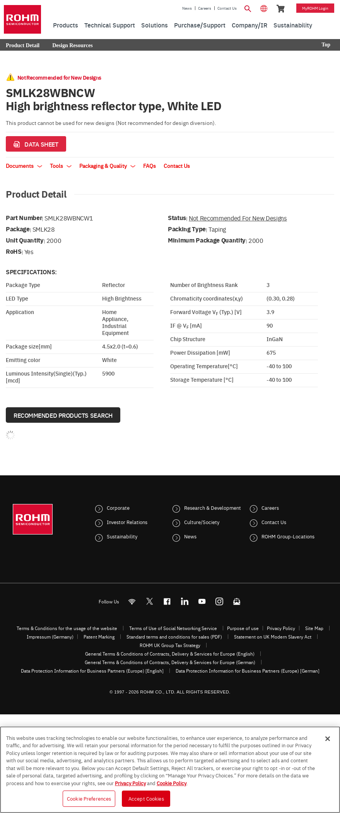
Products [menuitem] (65, 24)
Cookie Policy (171, 782)
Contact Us (227, 8)
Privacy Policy (281, 628)
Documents (24, 165)
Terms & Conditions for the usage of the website (67, 628)
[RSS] (132, 601)
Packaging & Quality (107, 165)
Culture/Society (201, 521)
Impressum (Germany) (50, 637)
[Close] (327, 738)
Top (325, 45)
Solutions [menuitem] (154, 24)
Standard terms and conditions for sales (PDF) (174, 637)
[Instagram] (219, 601)
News (187, 8)
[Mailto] (236, 601)
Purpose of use (243, 628)
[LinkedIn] (184, 601)
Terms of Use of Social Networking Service (173, 628)
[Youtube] (202, 601)
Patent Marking (99, 637)
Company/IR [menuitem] (249, 24)
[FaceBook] (167, 601)
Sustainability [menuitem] (292, 24)
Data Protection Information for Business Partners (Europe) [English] (92, 671)
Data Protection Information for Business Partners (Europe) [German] (247, 671)
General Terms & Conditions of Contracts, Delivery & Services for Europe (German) (170, 662)
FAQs (149, 165)
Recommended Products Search (63, 415)
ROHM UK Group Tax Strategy (170, 645)
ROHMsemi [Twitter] (149, 601)
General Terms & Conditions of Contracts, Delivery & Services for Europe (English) (170, 654)
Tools (61, 165)
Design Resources (72, 45)
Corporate (118, 507)
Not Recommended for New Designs (238, 217)
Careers (204, 8)
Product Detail (22, 45)
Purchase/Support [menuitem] (200, 24)
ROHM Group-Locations (287, 536)
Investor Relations (127, 521)
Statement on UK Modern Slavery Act (272, 637)
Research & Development (212, 507)
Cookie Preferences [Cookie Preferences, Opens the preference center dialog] (89, 798)
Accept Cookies (146, 798)
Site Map (314, 628)
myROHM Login (315, 8)
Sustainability (122, 536)
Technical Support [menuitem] (109, 24)
